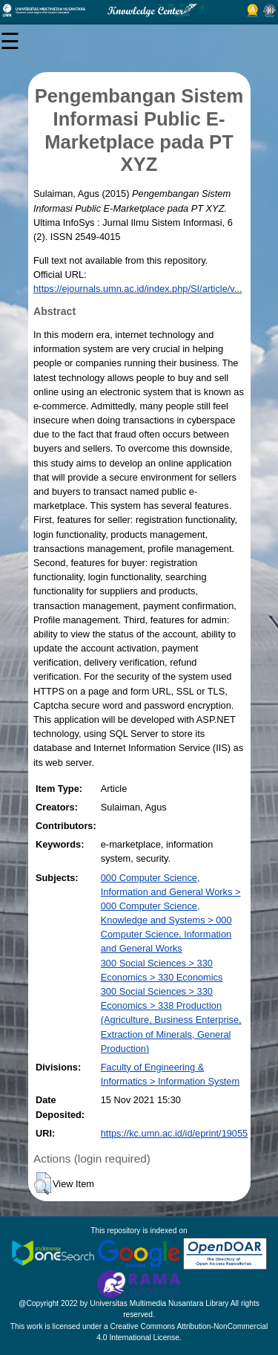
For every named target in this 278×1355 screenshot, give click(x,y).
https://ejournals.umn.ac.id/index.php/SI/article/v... (137, 288)
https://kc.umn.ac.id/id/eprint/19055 (174, 1133)
